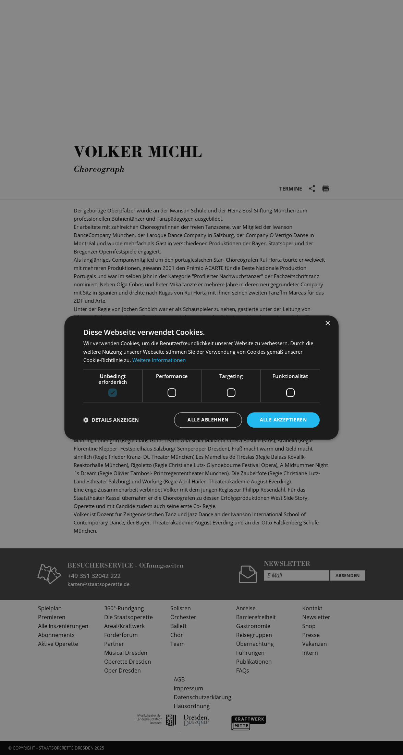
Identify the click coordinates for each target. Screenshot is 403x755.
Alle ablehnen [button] (207, 419)
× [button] (327, 323)
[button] (111, 420)
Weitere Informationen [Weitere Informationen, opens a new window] (159, 360)
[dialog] (201, 377)
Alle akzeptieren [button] (283, 419)
